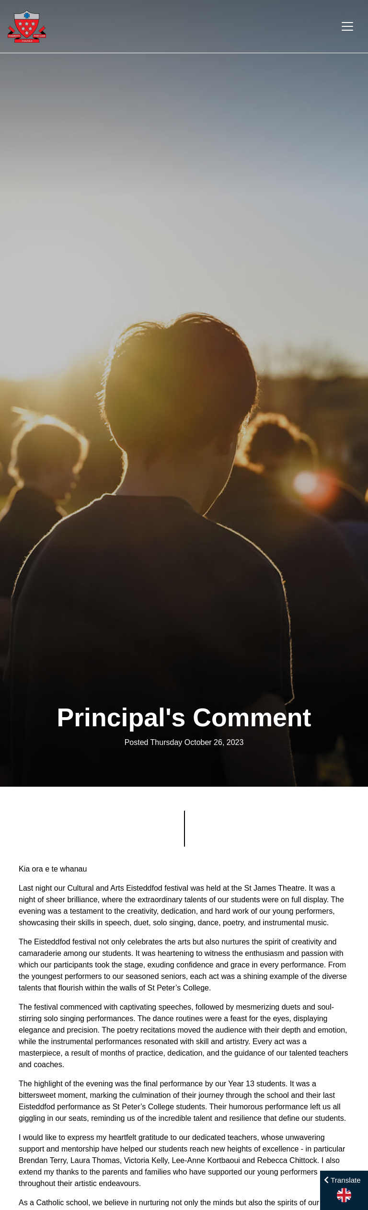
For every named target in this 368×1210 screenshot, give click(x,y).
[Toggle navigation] (347, 26)
